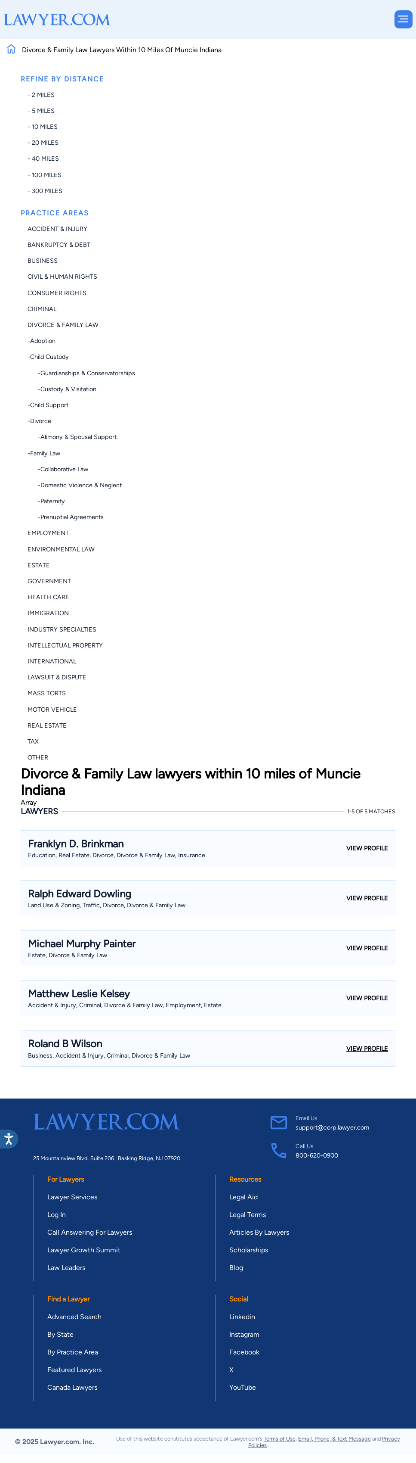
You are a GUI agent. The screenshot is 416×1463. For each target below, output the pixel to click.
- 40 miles (43, 158)
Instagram (244, 1334)
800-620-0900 (317, 1155)
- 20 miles (43, 142)
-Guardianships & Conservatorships (81, 373)
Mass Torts (47, 693)
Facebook (244, 1352)
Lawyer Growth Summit (83, 1250)
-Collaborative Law (58, 469)
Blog (236, 1268)
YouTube (242, 1387)
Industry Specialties (62, 629)
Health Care (48, 597)
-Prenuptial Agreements (66, 517)
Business (43, 261)
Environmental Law (61, 549)
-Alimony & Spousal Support (72, 437)
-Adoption (41, 341)
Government (49, 581)
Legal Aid (243, 1197)
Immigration (48, 613)
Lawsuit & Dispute (57, 677)
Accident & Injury (57, 229)
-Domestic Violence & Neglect (75, 485)
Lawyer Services (72, 1197)
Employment (48, 533)
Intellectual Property (65, 645)
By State (60, 1334)
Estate (39, 565)
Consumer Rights (57, 293)
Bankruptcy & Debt (59, 245)
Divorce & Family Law (63, 325)
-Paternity (46, 501)
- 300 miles (45, 191)
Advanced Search (74, 1317)
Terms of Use (280, 1438)
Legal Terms (247, 1215)
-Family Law (44, 453)
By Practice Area (72, 1352)
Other (38, 757)
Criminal (42, 309)
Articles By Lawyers (259, 1232)
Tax (33, 741)
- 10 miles (43, 127)
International (52, 661)
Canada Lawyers (72, 1387)
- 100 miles (45, 175)
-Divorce (39, 421)
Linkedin (242, 1317)
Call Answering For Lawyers (89, 1232)
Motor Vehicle (52, 709)
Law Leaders (66, 1268)
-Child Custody (48, 357)
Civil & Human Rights (62, 276)
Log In (56, 1215)
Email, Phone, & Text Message (334, 1438)
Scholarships (248, 1250)
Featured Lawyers (74, 1370)
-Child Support (48, 405)
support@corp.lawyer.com (332, 1127)
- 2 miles (41, 95)
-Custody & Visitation (62, 389)
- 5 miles (41, 111)
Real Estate (47, 725)
